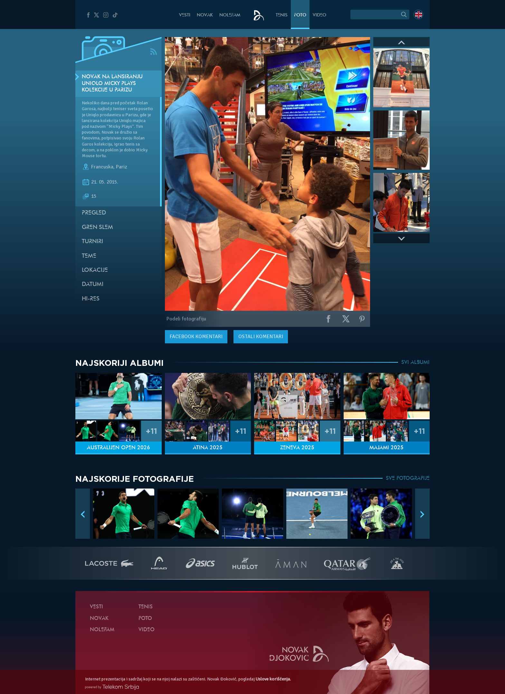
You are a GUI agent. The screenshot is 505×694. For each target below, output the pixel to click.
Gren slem (97, 227)
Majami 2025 (386, 448)
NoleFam (229, 15)
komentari (196, 336)
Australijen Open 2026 (118, 448)
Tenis (282, 15)
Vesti (184, 15)
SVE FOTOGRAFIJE (408, 478)
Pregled (94, 213)
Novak (205, 15)
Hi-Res (91, 299)
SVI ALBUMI (415, 362)
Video (319, 15)
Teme (89, 256)
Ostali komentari (260, 336)
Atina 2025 (208, 448)
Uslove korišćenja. (273, 679)
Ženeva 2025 (297, 448)
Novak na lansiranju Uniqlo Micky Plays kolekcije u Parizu (112, 83)
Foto (300, 15)
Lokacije (95, 270)
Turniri (92, 242)
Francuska (102, 167)
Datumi (92, 284)
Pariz (121, 167)
